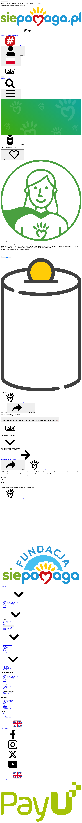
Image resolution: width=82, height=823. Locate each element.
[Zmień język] (11, 61)
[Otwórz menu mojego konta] (13, 51)
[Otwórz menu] (11, 94)
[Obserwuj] (12, 154)
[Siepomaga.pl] (41, 25)
